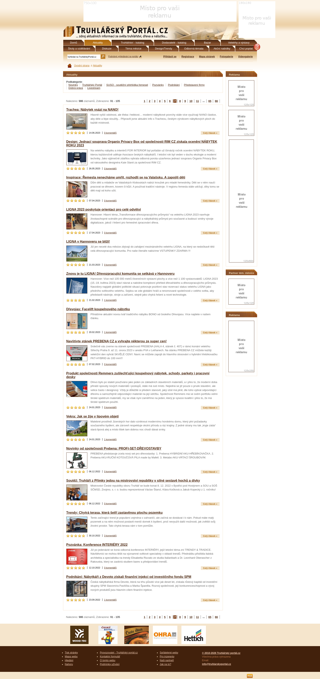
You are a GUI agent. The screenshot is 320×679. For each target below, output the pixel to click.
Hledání (69, 660)
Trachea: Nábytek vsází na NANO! (92, 109)
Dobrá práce (76, 87)
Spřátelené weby (169, 652)
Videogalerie (245, 56)
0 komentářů (110, 133)
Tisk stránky (71, 652)
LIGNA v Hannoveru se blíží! (88, 241)
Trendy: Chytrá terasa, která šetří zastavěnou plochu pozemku (114, 512)
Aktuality (97, 65)
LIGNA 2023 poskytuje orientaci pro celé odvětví (103, 209)
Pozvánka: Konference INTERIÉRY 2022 (97, 544)
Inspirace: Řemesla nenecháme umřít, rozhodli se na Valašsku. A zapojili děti (125, 177)
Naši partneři (167, 660)
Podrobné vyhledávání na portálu (123, 56)
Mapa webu (71, 656)
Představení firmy (194, 84)
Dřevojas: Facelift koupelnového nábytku (98, 309)
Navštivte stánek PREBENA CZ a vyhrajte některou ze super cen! (116, 341)
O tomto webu (107, 660)
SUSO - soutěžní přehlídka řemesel (127, 84)
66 (216, 101)
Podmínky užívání (109, 664)
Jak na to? (165, 664)
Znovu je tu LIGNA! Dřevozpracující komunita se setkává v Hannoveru (120, 273)
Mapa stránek (207, 56)
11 (197, 101)
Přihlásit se (170, 56)
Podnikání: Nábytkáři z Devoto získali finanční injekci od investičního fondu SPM (128, 576)
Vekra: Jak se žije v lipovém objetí (92, 416)
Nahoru (69, 664)
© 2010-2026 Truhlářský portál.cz (221, 653)
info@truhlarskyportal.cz (216, 664)
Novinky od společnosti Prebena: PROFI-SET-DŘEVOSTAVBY (113, 448)
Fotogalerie (226, 56)
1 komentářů (110, 300)
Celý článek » (210, 133)
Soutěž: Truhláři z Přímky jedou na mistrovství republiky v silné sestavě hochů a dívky (133, 480)
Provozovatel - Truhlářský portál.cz (119, 652)
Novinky (73, 84)
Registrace (187, 56)
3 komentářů (110, 535)
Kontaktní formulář (110, 656)
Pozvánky (158, 84)
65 (209, 101)
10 (190, 101)
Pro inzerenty (167, 656)
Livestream (93, 87)
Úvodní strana (81, 65)
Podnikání (174, 84)
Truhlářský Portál (92, 84)
